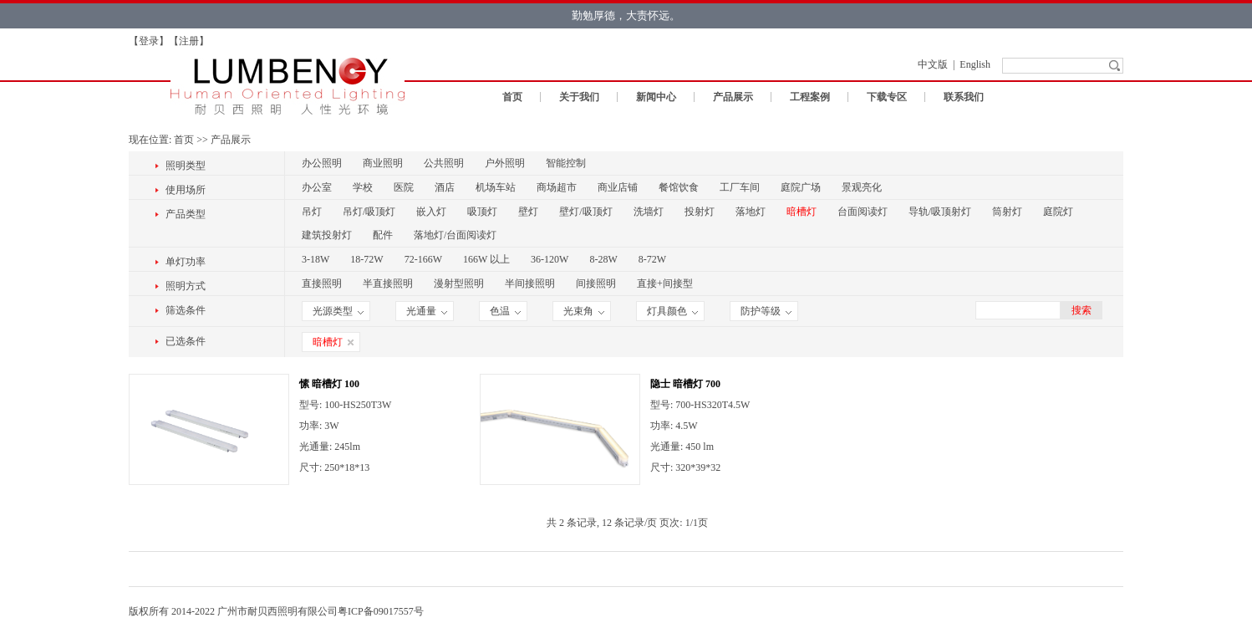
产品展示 (733, 97)
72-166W (423, 259)
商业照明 (383, 163)
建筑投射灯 (327, 235)
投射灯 (700, 211)
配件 (383, 235)
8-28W (603, 259)
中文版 (933, 64)
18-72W (366, 259)
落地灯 (750, 211)
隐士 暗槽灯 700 (685, 384)
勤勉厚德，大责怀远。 (626, 15)
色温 (505, 311)
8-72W (652, 259)
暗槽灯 (801, 211)
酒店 (445, 187)
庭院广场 (801, 187)
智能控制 (566, 163)
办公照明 (322, 163)
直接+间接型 (665, 283)
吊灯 (312, 211)
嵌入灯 (431, 211)
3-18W (315, 259)
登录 (149, 41)
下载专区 (887, 97)
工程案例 (810, 97)
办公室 (317, 187)
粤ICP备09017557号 (381, 611)
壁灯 (528, 211)
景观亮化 (862, 187)
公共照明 (444, 163)
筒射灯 (1007, 211)
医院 (404, 187)
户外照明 (505, 163)
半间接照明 (530, 283)
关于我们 (579, 97)
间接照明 (596, 283)
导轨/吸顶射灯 (939, 211)
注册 (189, 41)
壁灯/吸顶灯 (585, 211)
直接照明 (322, 283)
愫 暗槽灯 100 (329, 384)
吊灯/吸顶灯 (369, 211)
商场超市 (557, 187)
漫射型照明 (459, 283)
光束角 (583, 311)
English (974, 64)
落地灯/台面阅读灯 (455, 235)
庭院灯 (1058, 211)
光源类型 (338, 311)
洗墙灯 (649, 211)
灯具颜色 (672, 311)
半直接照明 (388, 283)
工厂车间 (740, 187)
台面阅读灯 (862, 211)
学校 (363, 187)
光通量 (426, 311)
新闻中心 (656, 97)
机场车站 (496, 187)
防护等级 (766, 311)
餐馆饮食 (679, 187)
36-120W (549, 259)
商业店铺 (618, 187)
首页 (512, 97)
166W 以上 (486, 259)
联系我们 (964, 97)
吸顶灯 (482, 211)
